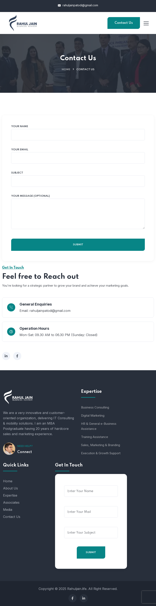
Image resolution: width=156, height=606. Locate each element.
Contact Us (124, 23)
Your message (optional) (78, 212)
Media (7, 510)
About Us (10, 488)
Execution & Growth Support (100, 453)
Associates (11, 502)
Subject (78, 179)
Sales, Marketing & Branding (100, 445)
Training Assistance (94, 437)
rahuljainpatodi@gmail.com (78, 5)
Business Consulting (95, 407)
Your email (78, 156)
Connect (24, 452)
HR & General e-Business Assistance (98, 426)
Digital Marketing (92, 415)
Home (66, 69)
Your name (78, 132)
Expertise (10, 495)
